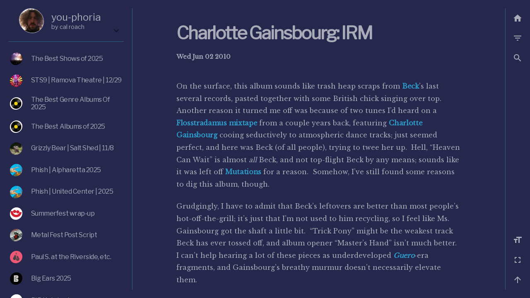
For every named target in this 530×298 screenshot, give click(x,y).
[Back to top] (518, 280)
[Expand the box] (116, 31)
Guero (403, 255)
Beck (410, 86)
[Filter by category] (518, 38)
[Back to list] (518, 18)
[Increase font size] (518, 240)
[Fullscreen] (518, 260)
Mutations (243, 172)
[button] (518, 58)
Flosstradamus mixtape (216, 123)
